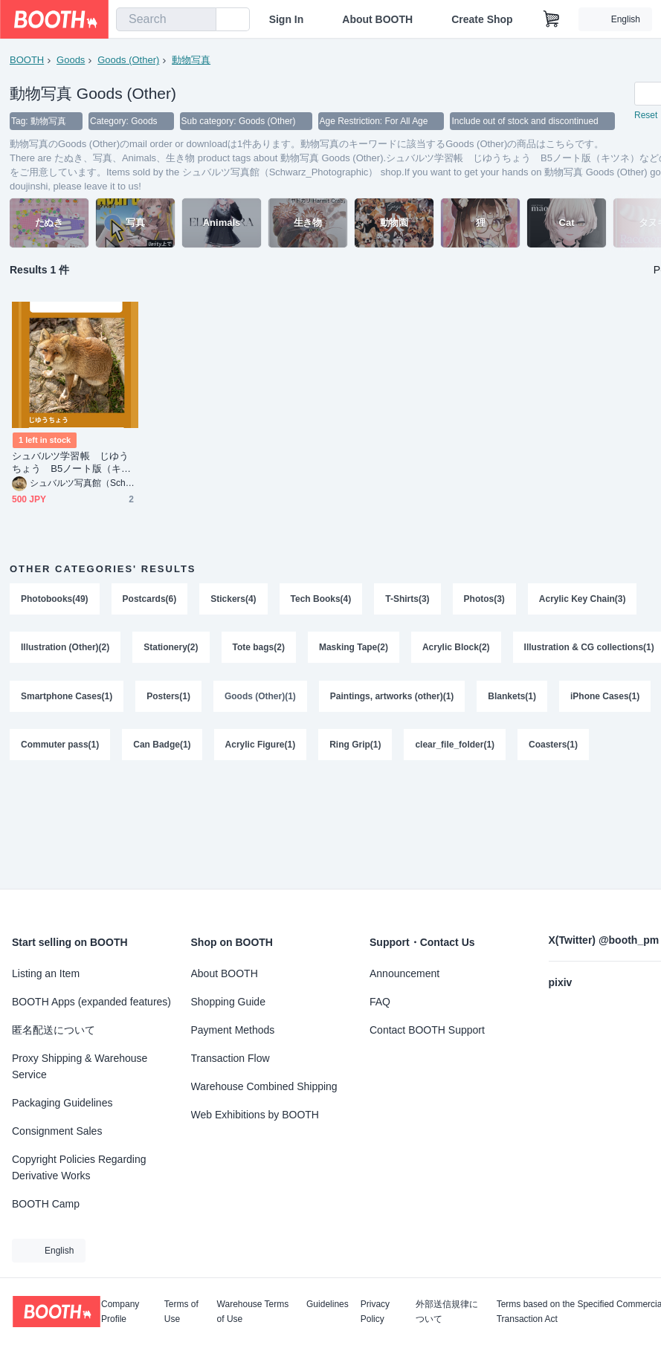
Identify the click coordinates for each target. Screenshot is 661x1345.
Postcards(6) (150, 599)
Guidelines (327, 1304)
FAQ (380, 1002)
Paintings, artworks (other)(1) (392, 698)
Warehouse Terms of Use (253, 1311)
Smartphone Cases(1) (66, 698)
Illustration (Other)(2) (65, 649)
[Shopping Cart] (551, 19)
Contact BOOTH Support (427, 1030)
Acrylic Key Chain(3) (582, 599)
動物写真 (191, 59)
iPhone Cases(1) (604, 698)
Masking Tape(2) (353, 649)
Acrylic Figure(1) (260, 747)
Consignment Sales (57, 1131)
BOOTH (27, 59)
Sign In (286, 19)
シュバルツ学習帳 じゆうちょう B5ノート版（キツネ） (71, 463)
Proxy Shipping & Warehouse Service (79, 1066)
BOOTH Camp (46, 1204)
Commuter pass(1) (60, 747)
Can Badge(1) (161, 747)
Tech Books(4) (321, 599)
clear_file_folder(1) (455, 747)
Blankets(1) (513, 698)
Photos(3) (484, 599)
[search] (201, 20)
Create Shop (481, 19)
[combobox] (166, 19)
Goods (71, 59)
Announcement (404, 973)
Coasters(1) (553, 747)
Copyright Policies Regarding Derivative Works (79, 1167)
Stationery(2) (171, 649)
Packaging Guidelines (62, 1103)
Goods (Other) (128, 59)
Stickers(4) (233, 599)
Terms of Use (181, 1311)
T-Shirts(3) (408, 599)
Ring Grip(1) (355, 747)
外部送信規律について (447, 1311)
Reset (645, 116)
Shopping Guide (228, 1002)
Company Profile (120, 1311)
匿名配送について (53, 1030)
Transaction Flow (230, 1058)
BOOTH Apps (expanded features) (91, 1002)
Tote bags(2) (259, 649)
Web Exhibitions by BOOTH (255, 1115)
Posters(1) (168, 698)
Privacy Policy (375, 1311)
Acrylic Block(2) (456, 649)
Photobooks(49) (54, 599)
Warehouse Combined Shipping (264, 1086)
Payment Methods (233, 1030)
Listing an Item (46, 973)
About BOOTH (377, 19)
